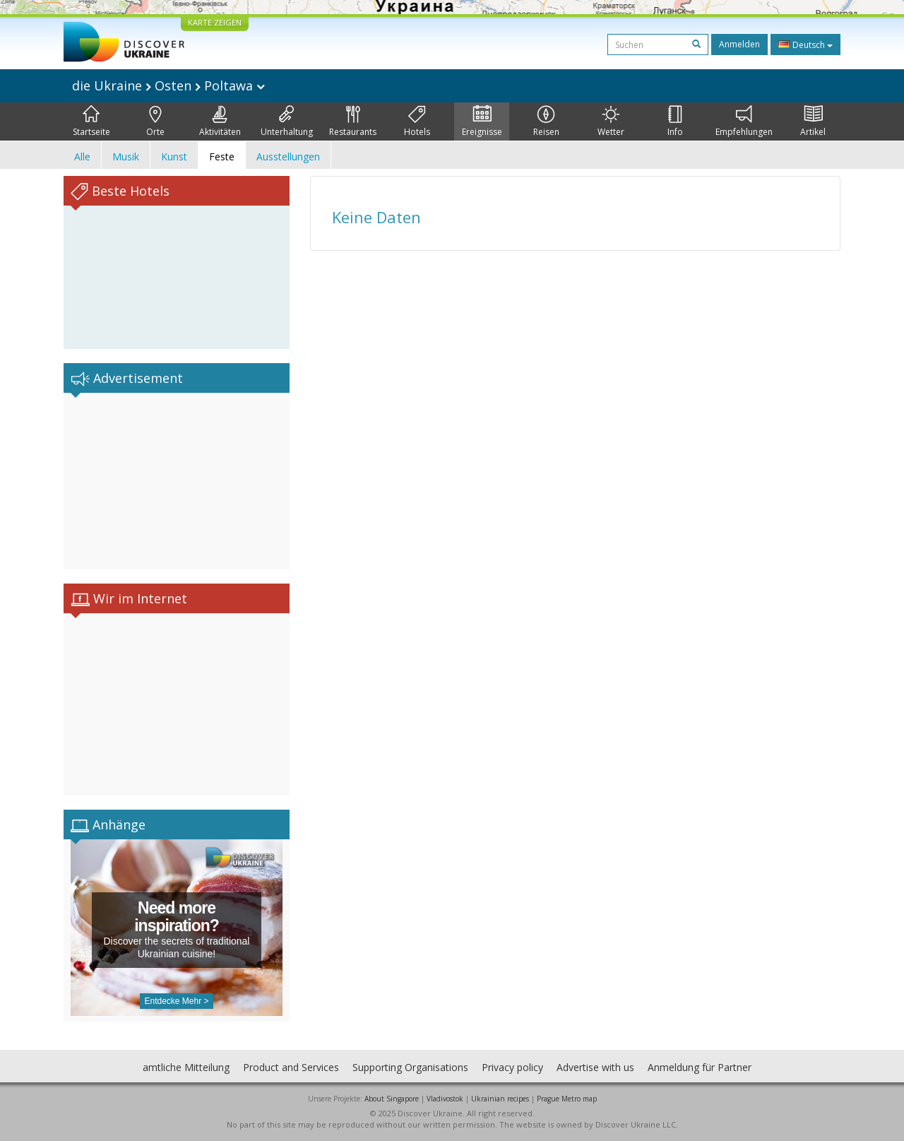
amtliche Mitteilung (186, 1067)
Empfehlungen (744, 121)
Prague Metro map (567, 1099)
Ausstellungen (288, 156)
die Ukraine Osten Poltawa (168, 85)
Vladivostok (445, 1099)
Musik (125, 156)
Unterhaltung (287, 121)
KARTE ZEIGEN (215, 22)
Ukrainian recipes (500, 1099)
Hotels (417, 121)
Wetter (610, 121)
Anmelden (739, 44)
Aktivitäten (220, 121)
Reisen (546, 121)
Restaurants (352, 121)
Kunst (174, 156)
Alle (82, 156)
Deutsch (805, 44)
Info (675, 121)
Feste (221, 156)
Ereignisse (482, 121)
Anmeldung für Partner (699, 1067)
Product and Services (291, 1067)
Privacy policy (512, 1067)
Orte (155, 121)
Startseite (91, 121)
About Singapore (391, 1099)
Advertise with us (595, 1067)
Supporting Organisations (410, 1067)
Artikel (813, 121)
